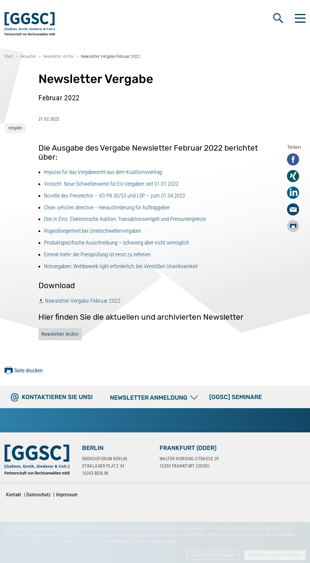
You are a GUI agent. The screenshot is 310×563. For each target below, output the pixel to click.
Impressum (67, 495)
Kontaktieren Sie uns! (57, 397)
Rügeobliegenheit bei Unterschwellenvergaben (92, 231)
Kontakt (13, 495)
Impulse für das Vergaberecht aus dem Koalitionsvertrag (103, 172)
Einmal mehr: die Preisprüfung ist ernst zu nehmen (97, 254)
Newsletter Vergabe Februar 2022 (82, 301)
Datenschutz (38, 495)
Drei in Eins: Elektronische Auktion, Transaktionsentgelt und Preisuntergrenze (125, 219)
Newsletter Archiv (58, 56)
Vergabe (15, 127)
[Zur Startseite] (37, 461)
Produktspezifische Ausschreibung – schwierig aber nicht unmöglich (116, 242)
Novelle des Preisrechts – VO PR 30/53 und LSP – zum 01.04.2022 (114, 195)
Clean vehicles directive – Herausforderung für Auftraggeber (107, 207)
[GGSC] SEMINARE (235, 397)
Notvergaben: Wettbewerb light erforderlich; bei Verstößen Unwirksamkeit (121, 266)
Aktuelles (28, 56)
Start (9, 56)
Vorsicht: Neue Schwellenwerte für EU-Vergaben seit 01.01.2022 (111, 184)
